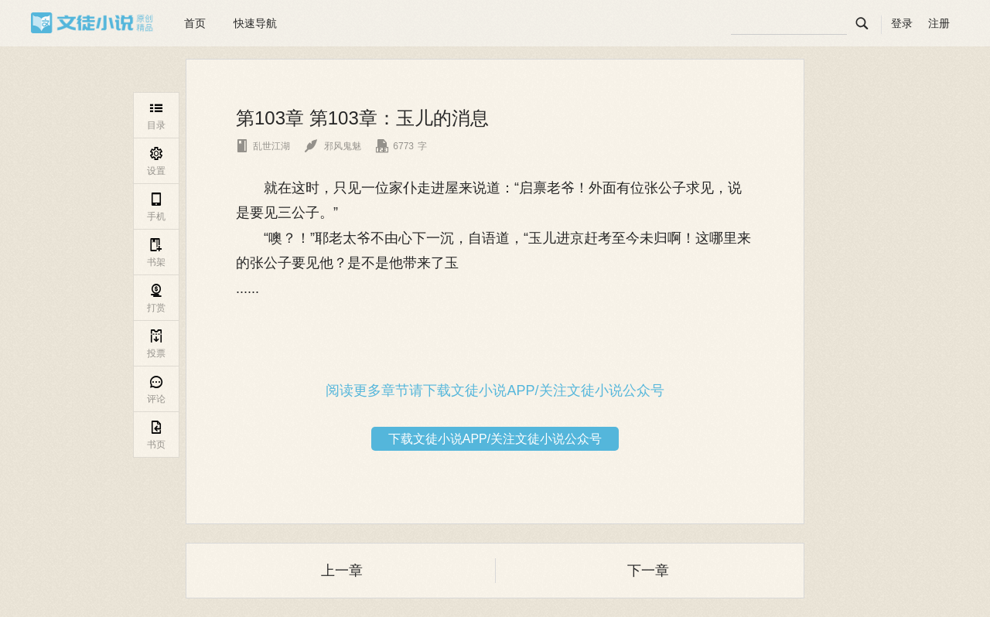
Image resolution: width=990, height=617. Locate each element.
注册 (939, 23)
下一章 (648, 570)
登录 (902, 23)
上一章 (342, 570)
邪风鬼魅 (333, 146)
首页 (195, 23)
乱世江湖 (263, 146)
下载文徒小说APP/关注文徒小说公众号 (495, 438)
